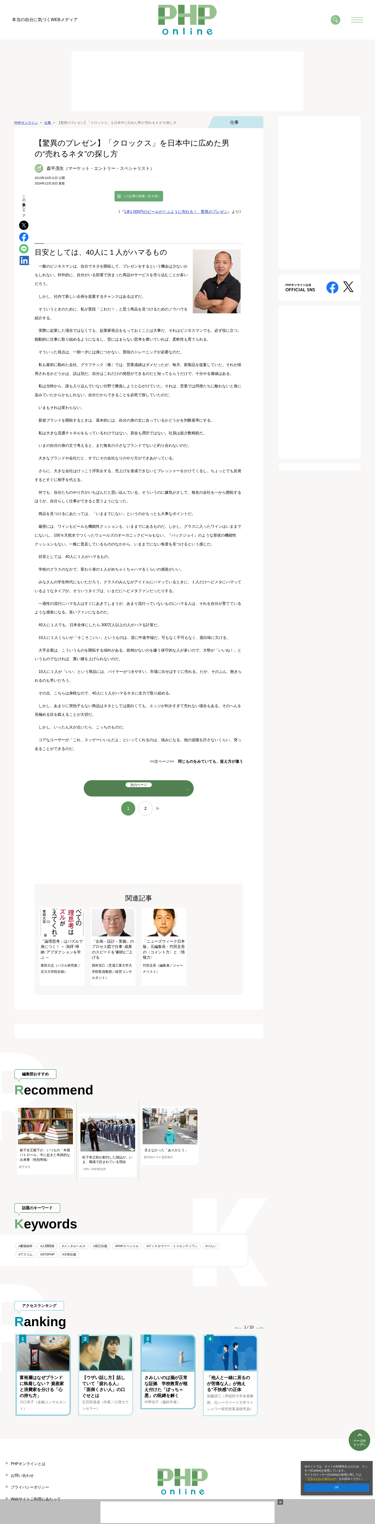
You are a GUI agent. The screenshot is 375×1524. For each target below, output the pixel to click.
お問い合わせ (22, 1475)
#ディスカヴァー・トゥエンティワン (172, 1246)
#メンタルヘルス (73, 1246)
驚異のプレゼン (214, 212)
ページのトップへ (359, 1442)
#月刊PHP (47, 1254)
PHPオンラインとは (28, 1464)
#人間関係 (47, 1246)
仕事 (234, 122)
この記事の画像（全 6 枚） (142, 196)
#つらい (210, 1246)
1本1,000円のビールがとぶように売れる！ (162, 212)
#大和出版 (69, 1254)
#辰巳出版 (100, 1246)
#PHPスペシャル (127, 1246)
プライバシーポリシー (321, 1478)
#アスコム (25, 1254)
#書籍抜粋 (25, 1246)
